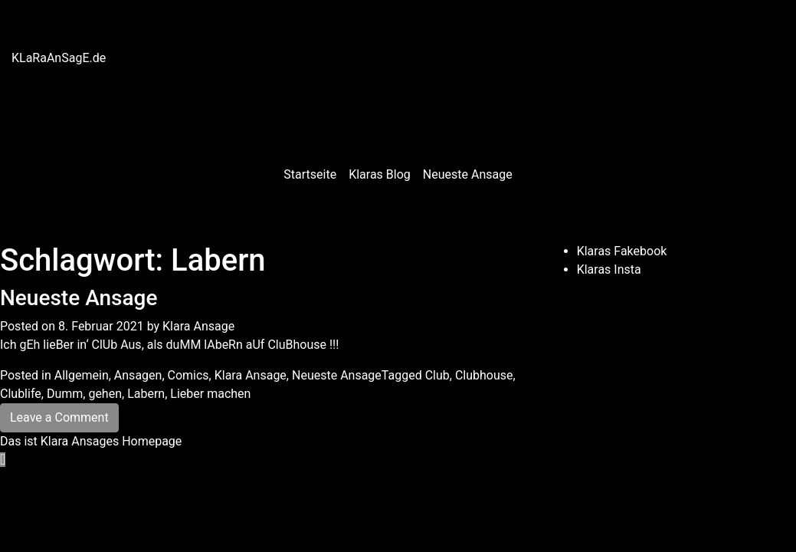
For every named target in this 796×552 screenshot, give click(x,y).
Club (437, 375)
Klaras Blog (380, 174)
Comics (188, 375)
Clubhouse (484, 375)
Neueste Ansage (468, 174)
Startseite (309, 174)
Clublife (20, 393)
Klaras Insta (609, 269)
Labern (146, 393)
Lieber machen (210, 393)
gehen (105, 393)
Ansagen (138, 375)
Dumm (65, 393)
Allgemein (81, 375)
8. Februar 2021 (101, 326)
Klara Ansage (198, 326)
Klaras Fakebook (622, 251)
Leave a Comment (59, 417)
